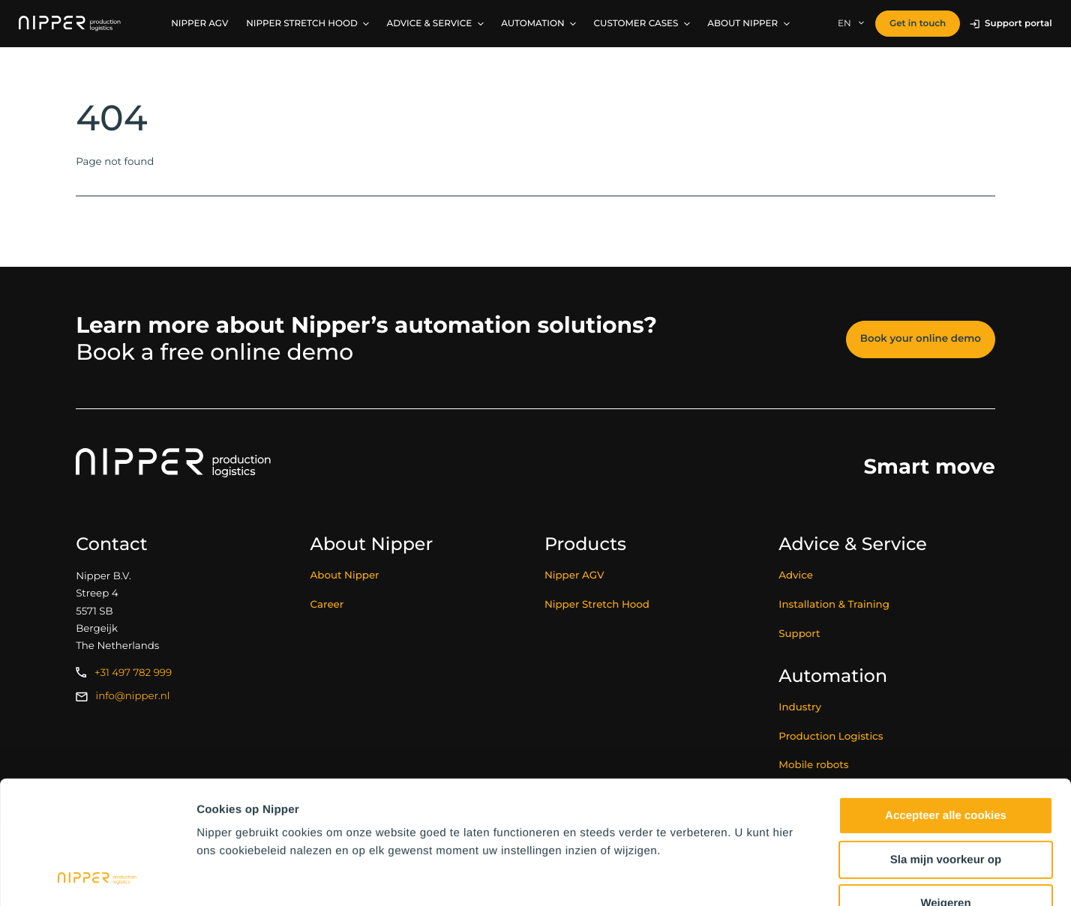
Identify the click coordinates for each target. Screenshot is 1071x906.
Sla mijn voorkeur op (945, 744)
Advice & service (429, 23)
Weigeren (945, 788)
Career (327, 605)
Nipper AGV (199, 23)
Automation (532, 23)
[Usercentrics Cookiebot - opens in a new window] (97, 877)
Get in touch (918, 23)
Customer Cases (635, 23)
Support (799, 634)
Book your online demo (920, 339)
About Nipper (742, 23)
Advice (795, 576)
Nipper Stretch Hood (302, 23)
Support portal (1018, 23)
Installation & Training (834, 605)
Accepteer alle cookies (945, 700)
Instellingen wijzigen (252, 876)
